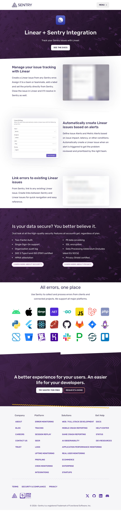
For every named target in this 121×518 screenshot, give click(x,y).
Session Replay (43, 442)
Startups (67, 480)
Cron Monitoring (44, 474)
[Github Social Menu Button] (94, 503)
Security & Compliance (34, 494)
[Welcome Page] (22, 5)
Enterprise (68, 474)
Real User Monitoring (73, 461)
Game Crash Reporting (74, 442)
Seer (37, 449)
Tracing (39, 436)
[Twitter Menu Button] (87, 503)
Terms (15, 494)
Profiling (40, 468)
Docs (98, 430)
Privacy (53, 494)
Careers (19, 442)
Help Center (102, 436)
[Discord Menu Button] (107, 503)
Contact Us (21, 449)
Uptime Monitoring (44, 461)
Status (99, 442)
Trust (18, 455)
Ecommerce (68, 468)
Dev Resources (104, 449)
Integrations (42, 480)
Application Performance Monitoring (82, 455)
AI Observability (70, 449)
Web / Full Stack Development (78, 430)
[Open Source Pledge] (25, 503)
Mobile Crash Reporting (74, 436)
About (18, 430)
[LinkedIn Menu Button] (100, 503)
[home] (14, 503)
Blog (18, 436)
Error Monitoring (44, 430)
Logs (37, 455)
